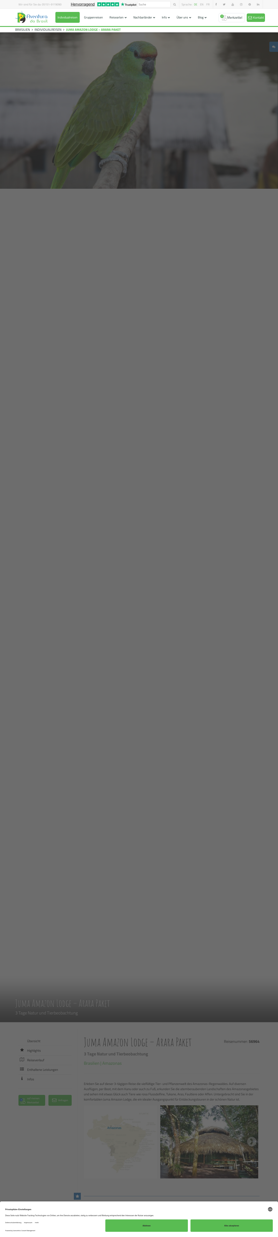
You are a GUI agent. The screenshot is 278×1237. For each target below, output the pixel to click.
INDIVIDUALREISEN (48, 29)
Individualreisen (68, 17)
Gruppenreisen (93, 17)
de (195, 4)
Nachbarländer (142, 17)
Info (164, 17)
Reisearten (116, 17)
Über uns (182, 17)
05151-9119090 (51, 4)
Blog (201, 17)
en (202, 4)
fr (208, 4)
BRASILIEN (22, 29)
